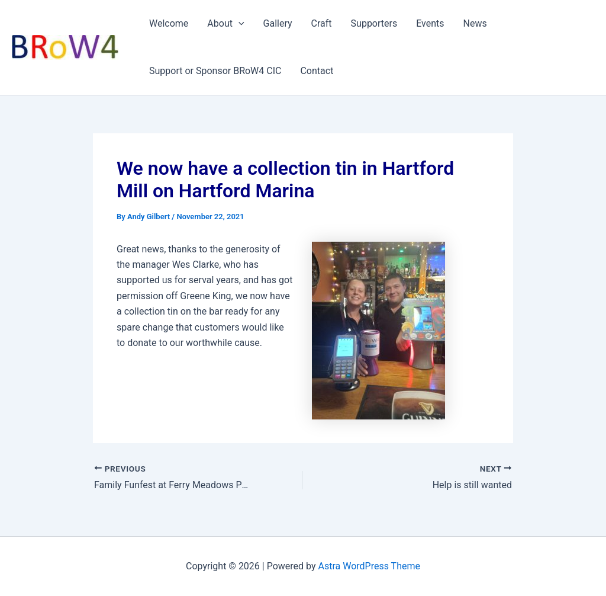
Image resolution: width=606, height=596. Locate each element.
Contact (316, 70)
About (225, 23)
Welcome (168, 23)
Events (430, 23)
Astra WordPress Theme (369, 566)
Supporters (374, 23)
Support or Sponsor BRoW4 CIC (215, 70)
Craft (321, 23)
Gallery (277, 23)
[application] (238, 23)
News (475, 23)
